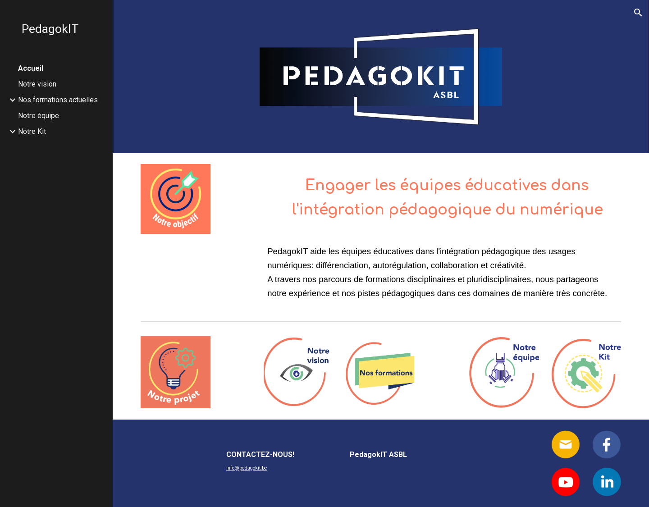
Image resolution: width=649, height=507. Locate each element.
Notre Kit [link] (32, 131)
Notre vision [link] (37, 84)
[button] (638, 12)
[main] (442, 195)
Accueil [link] (30, 68)
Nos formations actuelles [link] (58, 100)
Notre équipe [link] (38, 115)
